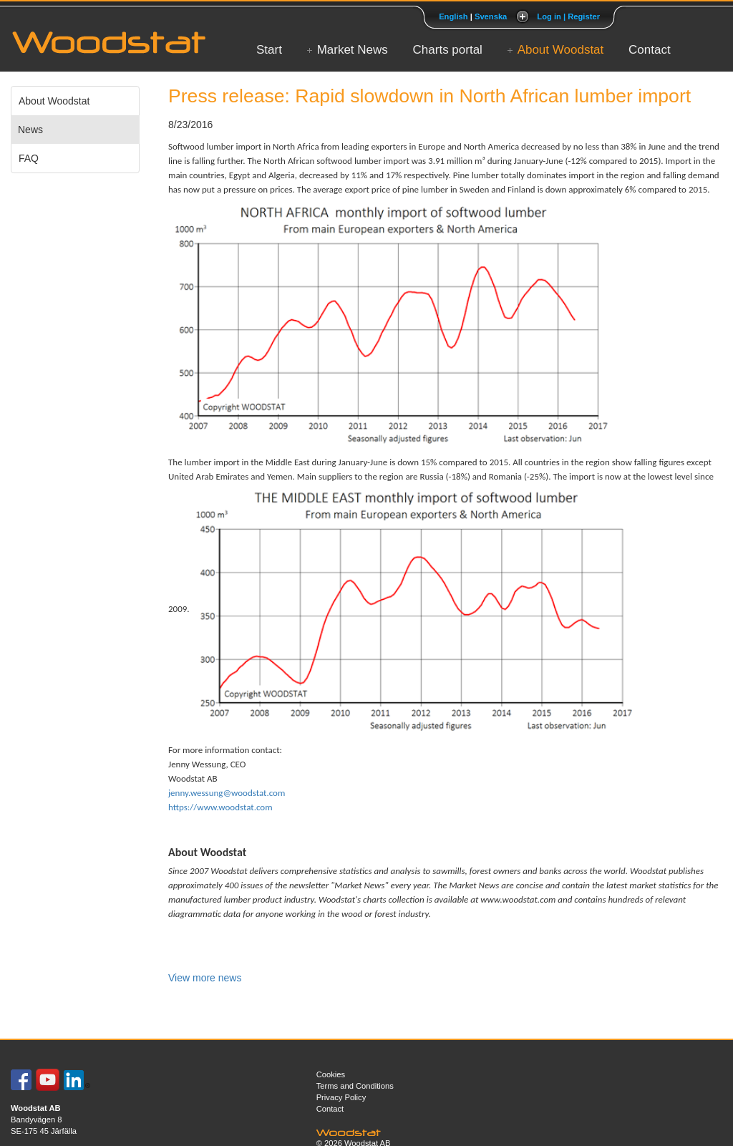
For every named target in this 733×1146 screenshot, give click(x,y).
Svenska (491, 16)
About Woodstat (561, 50)
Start (269, 50)
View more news (204, 978)
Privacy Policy (341, 1097)
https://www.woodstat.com (220, 807)
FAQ (29, 158)
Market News (352, 50)
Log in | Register (568, 16)
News (30, 129)
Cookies (330, 1074)
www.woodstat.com (517, 899)
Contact (649, 50)
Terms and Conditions (355, 1086)
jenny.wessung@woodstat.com (226, 792)
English (453, 16)
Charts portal (447, 50)
